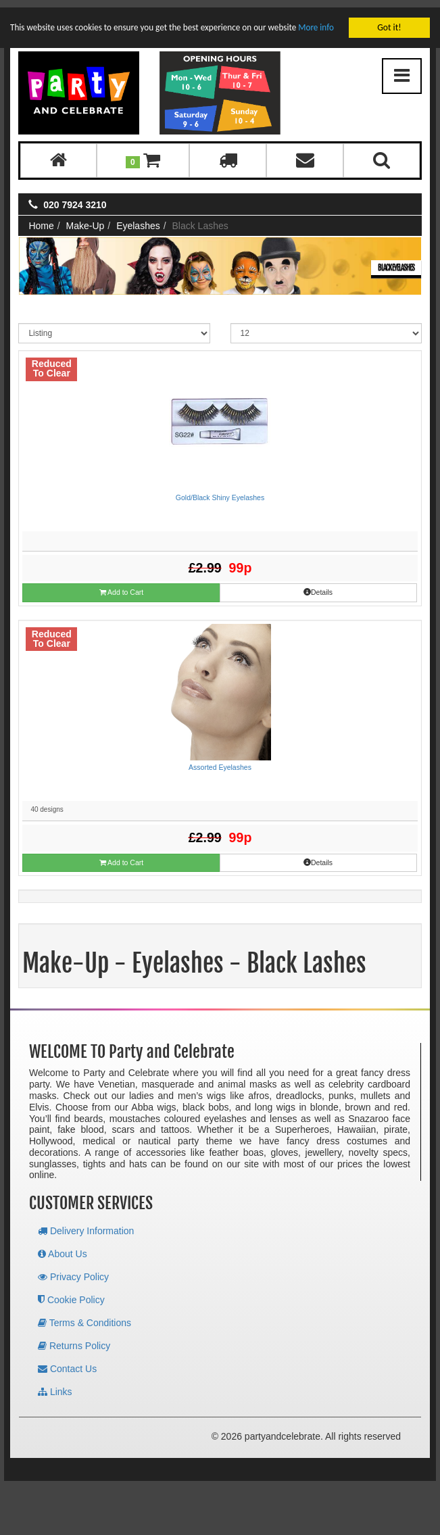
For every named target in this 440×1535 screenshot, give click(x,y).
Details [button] (318, 585)
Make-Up (85, 218)
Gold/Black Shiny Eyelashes (220, 490)
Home (40, 218)
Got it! (389, 20)
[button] (143, 153)
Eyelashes (138, 218)
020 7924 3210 (74, 197)
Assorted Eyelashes (220, 760)
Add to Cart (121, 585)
